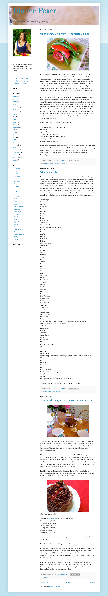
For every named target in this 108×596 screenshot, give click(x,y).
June (14, 135)
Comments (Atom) (54, 586)
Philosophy (48, 391)
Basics (16, 173)
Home (68, 583)
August (15, 114)
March (14, 99)
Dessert (47, 577)
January (15, 104)
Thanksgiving (18, 229)
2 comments (63, 388)
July (14, 132)
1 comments (63, 160)
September (16, 127)
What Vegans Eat (49, 172)
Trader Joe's (18, 232)
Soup (16, 219)
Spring (16, 224)
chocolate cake (53, 518)
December (16, 107)
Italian (16, 201)
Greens (16, 194)
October (15, 124)
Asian (16, 171)
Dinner (16, 189)
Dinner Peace (35, 11)
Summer (63, 163)
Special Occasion (19, 222)
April (14, 119)
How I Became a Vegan (21, 78)
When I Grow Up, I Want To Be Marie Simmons (65, 33)
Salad (58, 163)
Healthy (47, 163)
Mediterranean (18, 206)
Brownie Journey (19, 179)
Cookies (16, 184)
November (16, 152)
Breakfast (17, 176)
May (14, 117)
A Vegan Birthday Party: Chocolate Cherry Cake (66, 400)
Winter (16, 239)
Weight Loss (18, 237)
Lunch (16, 204)
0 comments (63, 574)
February (15, 97)
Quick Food (53, 163)
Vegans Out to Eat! (20, 83)
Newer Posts (44, 583)
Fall (15, 191)
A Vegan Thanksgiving (21, 81)
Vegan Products (56, 391)
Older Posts (91, 583)
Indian (16, 199)
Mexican (17, 209)
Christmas (17, 181)
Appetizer (17, 168)
